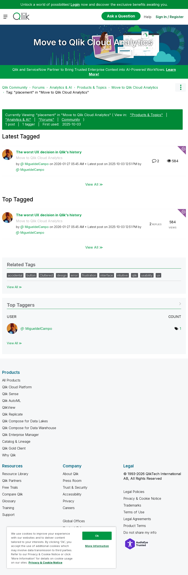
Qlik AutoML (11, 401)
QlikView (8, 407)
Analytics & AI (61, 87)
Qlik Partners (11, 480)
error (74, 275)
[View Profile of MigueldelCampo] (37, 164)
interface (106, 275)
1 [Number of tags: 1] (180, 328)
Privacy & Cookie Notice (142, 498)
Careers (69, 508)
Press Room (72, 480)
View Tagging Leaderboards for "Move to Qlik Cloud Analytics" (94, 303)
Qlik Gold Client (14, 448)
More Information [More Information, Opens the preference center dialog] (97, 546)
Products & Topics (92, 87)
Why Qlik (9, 455)
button (31, 275)
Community (71, 119)
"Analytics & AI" (18, 119)
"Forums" (46, 119)
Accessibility (72, 494)
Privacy (68, 501)
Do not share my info (140, 532)
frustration (89, 275)
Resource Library (15, 474)
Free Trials (10, 487)
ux (158, 275)
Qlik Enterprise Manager (20, 435)
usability (146, 275)
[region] (61, 547)
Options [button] (180, 87)
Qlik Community (14, 87)
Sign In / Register (170, 17)
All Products (11, 380)
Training (8, 508)
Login (75, 4)
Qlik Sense (10, 394)
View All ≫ (94, 184)
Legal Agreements (137, 519)
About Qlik (70, 474)
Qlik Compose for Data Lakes (25, 421)
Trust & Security (75, 487)
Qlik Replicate (12, 414)
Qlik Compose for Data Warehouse (29, 428)
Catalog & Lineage (16, 441)
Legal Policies (133, 492)
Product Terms (134, 526)
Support (8, 514)
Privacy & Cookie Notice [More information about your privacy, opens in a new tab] (45, 562)
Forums (38, 87)
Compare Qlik (12, 494)
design (62, 275)
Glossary (9, 501)
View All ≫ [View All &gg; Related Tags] (14, 287)
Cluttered (46, 275)
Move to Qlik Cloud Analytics (93, 42)
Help (147, 17)
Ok (97, 535)
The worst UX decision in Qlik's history (49, 152)
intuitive (122, 275)
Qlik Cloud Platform (17, 387)
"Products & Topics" (146, 115)
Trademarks (132, 505)
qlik (134, 275)
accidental (15, 275)
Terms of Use (133, 512)
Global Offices (74, 521)
